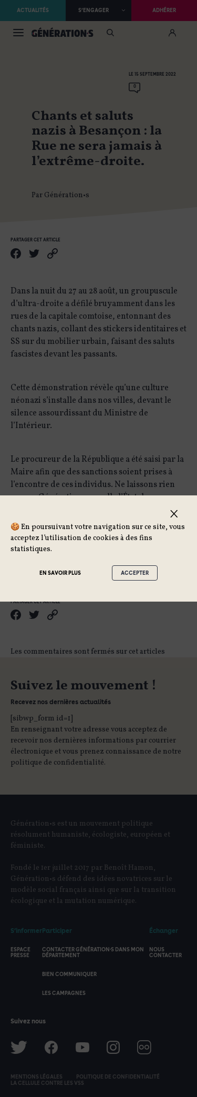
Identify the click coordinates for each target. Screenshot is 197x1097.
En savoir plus (60, 573)
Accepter (135, 573)
